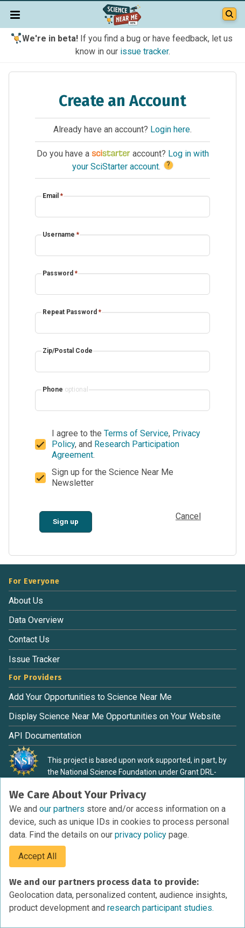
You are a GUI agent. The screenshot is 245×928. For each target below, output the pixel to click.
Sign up (66, 521)
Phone (65, 389)
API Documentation (45, 736)
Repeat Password (72, 312)
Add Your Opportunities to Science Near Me (90, 697)
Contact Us (29, 639)
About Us (26, 601)
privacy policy (142, 835)
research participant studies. (160, 908)
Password (60, 273)
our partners (63, 809)
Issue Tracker (34, 659)
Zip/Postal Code (68, 351)
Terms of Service (136, 433)
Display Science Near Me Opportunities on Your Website (115, 716)
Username (61, 234)
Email (53, 196)
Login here (170, 129)
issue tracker (144, 51)
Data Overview (36, 620)
